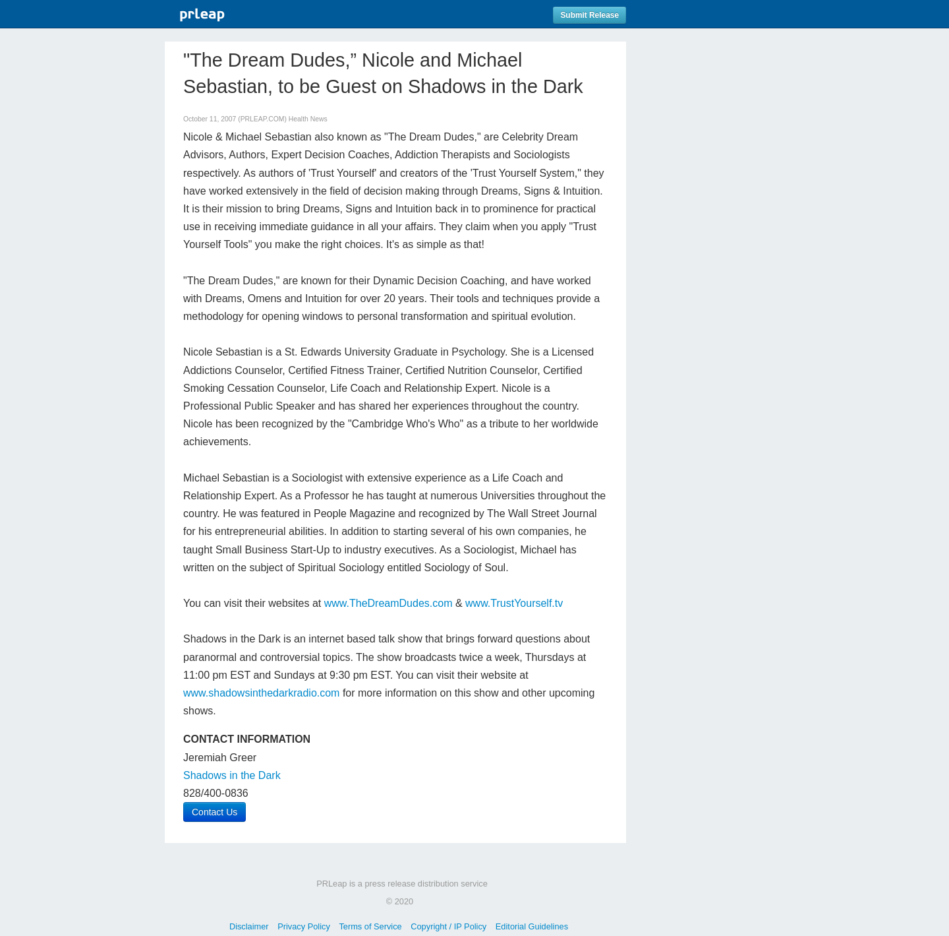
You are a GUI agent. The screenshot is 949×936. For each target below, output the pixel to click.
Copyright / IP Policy (448, 926)
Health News (308, 119)
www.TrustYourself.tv (514, 603)
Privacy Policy (303, 926)
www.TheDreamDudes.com (388, 603)
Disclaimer (249, 926)
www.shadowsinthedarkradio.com (261, 693)
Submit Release (589, 15)
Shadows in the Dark (232, 775)
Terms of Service (370, 926)
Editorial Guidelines (532, 926)
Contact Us (214, 812)
